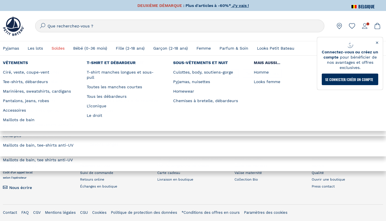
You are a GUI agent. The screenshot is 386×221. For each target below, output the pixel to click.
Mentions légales (60, 212)
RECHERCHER (301, 105)
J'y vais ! (240, 5)
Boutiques (320, 159)
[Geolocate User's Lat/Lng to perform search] (334, 90)
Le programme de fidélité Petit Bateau (189, 159)
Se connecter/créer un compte (349, 75)
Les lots (35, 48)
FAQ (25, 212)
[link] (339, 26)
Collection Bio (246, 179)
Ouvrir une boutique (328, 179)
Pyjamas (11, 48)
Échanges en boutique (98, 186)
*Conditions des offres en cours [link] (210, 212)
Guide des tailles (248, 159)
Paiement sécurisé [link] (95, 166)
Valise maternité (248, 173)
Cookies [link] (99, 212)
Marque (318, 166)
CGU (84, 212)
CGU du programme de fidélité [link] (183, 166)
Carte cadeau (168, 173)
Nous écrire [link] (20, 187)
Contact (10, 212)
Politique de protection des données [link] (144, 212)
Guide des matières (250, 166)
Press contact (323, 186)
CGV (37, 212)
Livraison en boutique (175, 179)
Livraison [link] (87, 159)
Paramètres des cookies (265, 212)
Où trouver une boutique (287, 79)
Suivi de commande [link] (96, 173)
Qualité (318, 173)
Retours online (92, 179)
